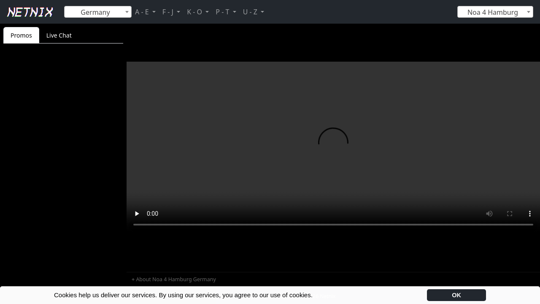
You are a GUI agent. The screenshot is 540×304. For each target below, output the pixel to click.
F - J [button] (168, 11)
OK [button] (456, 295)
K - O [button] (195, 11)
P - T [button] (223, 11)
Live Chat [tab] (59, 35)
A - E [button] (143, 11)
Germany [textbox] (95, 12)
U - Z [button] (251, 11)
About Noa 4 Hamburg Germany (176, 279)
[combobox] (98, 12)
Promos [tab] (21, 35)
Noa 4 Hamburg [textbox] (492, 12)
